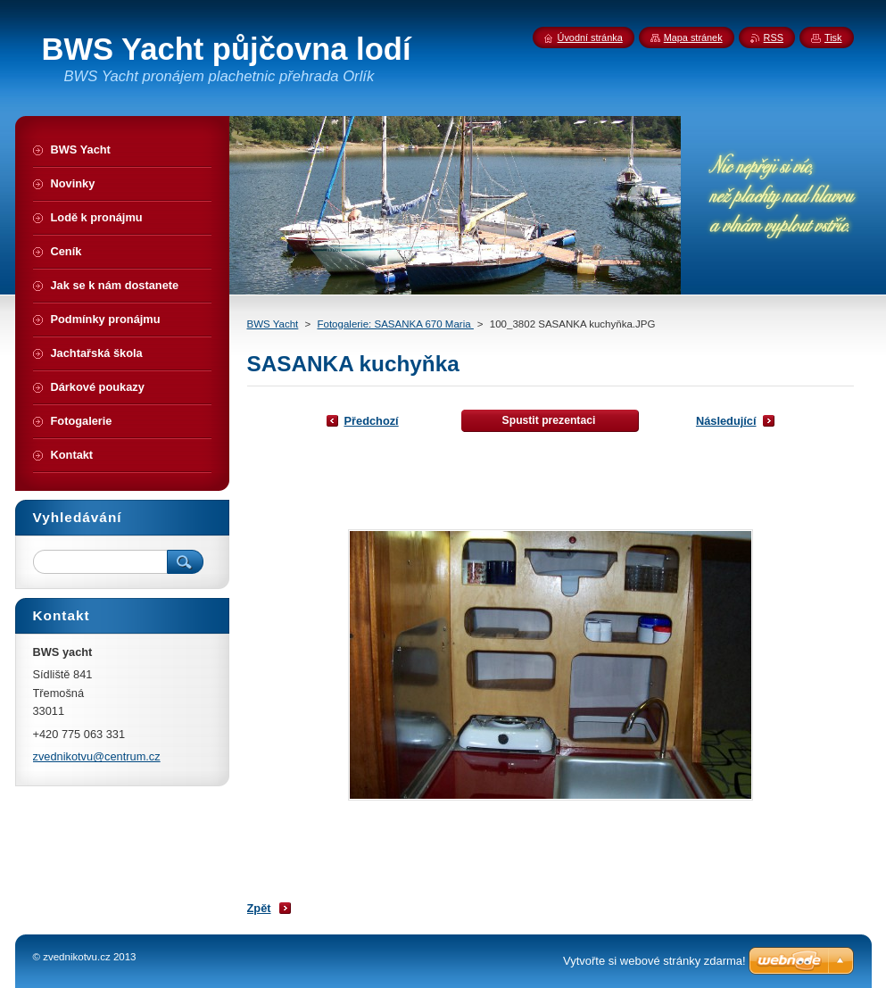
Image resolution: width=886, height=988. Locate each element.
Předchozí (371, 421)
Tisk (833, 37)
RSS (773, 37)
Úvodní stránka (590, 37)
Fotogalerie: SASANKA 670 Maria (395, 324)
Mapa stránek (693, 37)
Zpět (259, 908)
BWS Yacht (273, 324)
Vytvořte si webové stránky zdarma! (654, 960)
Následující (726, 421)
